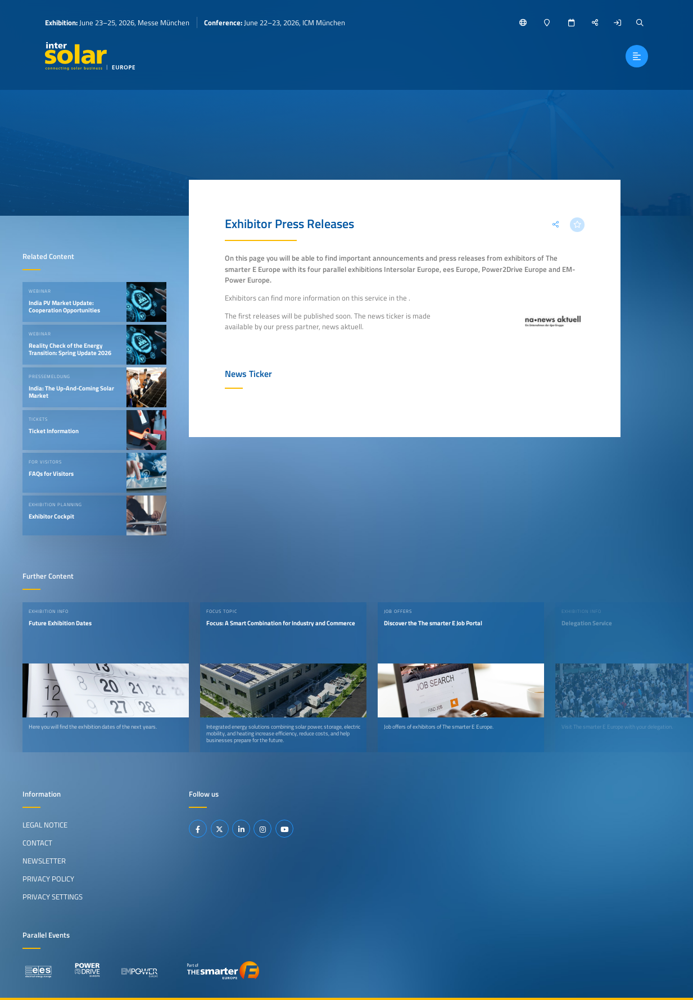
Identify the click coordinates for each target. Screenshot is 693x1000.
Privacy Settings (52, 896)
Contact (37, 842)
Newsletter (44, 860)
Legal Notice (44, 824)
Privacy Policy (48, 878)
